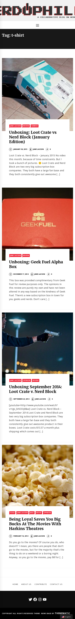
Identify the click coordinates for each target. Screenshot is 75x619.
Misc (32, 513)
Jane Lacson (15, 126)
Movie (38, 513)
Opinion (26, 380)
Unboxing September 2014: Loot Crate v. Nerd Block (35, 389)
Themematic (62, 613)
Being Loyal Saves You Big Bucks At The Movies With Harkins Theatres (35, 524)
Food (12, 513)
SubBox (34, 126)
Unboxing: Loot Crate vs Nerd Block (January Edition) (33, 137)
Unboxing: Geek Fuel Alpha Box (36, 264)
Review (26, 126)
